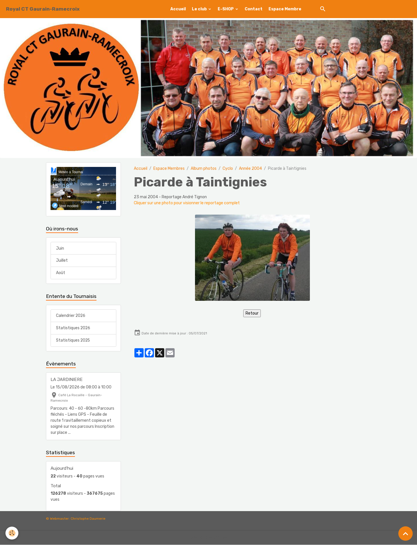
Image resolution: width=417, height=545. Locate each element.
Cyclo (228, 168)
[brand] (43, 9)
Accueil (178, 9)
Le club (200, 9)
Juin (60, 248)
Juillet (62, 260)
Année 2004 (250, 168)
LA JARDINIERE (67, 379)
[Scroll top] (405, 533)
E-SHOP (226, 9)
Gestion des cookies (208, 537)
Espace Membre (285, 9)
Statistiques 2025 (73, 340)
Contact (253, 9)
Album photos (204, 168)
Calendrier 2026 (71, 315)
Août (60, 273)
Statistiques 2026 (73, 328)
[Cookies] (12, 533)
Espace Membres (169, 168)
